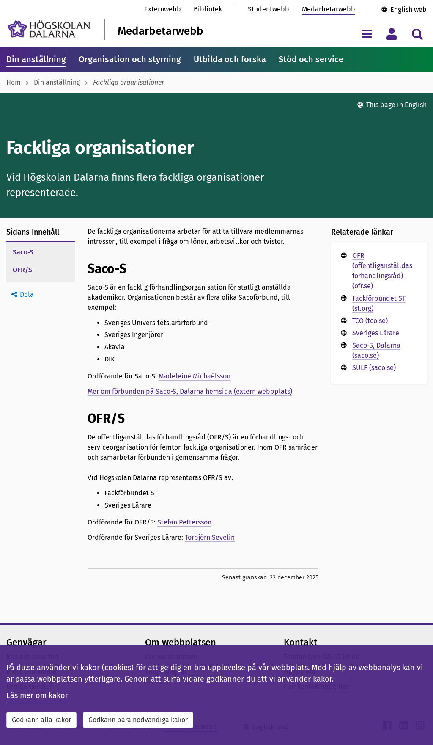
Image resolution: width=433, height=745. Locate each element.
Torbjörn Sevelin (210, 537)
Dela (27, 294)
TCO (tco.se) (370, 321)
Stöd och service (311, 59)
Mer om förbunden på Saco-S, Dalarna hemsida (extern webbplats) (190, 391)
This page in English (396, 105)
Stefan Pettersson (184, 522)
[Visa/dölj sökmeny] (417, 33)
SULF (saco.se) (374, 368)
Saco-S (23, 252)
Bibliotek (208, 9)
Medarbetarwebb (328, 9)
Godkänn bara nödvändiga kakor (138, 720)
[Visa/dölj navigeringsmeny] (366, 33)
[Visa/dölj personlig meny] (391, 33)
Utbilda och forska (230, 59)
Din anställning (36, 59)
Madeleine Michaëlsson (194, 376)
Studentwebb (268, 9)
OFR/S (22, 270)
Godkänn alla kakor (41, 720)
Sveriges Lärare (375, 333)
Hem (13, 82)
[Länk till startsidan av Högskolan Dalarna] (49, 29)
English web (408, 10)
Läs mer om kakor (37, 695)
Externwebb (162, 9)
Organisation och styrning (130, 59)
